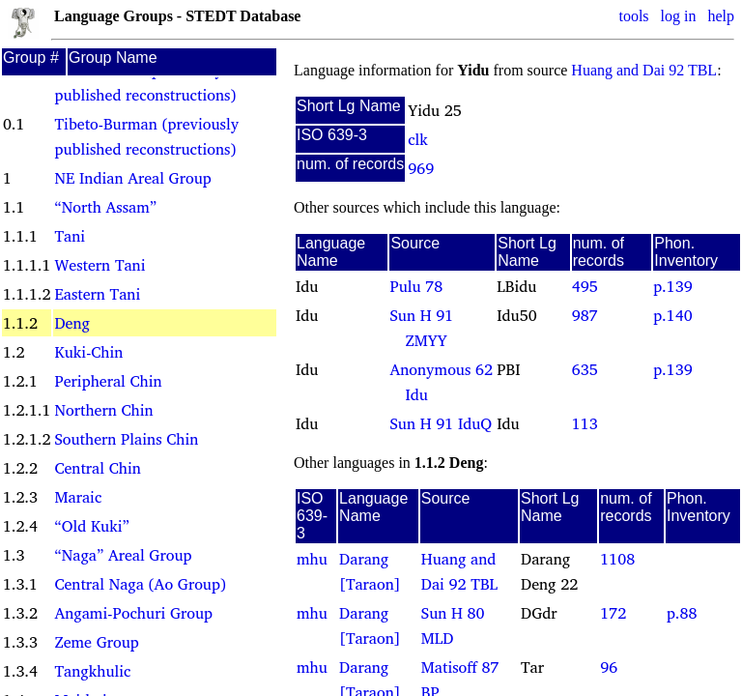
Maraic (77, 496)
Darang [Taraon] (369, 571)
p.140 (672, 315)
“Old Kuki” (91, 525)
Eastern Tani (97, 293)
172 (613, 612)
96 (608, 667)
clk (418, 139)
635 (585, 369)
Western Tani (99, 264)
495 (585, 286)
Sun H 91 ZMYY (421, 328)
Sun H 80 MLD (453, 625)
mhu (312, 558)
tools (633, 16)
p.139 (672, 286)
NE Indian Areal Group (132, 177)
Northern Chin (103, 409)
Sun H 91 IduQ (440, 423)
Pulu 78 (415, 286)
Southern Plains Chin (126, 438)
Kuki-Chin (88, 351)
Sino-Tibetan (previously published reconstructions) (145, 82)
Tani (69, 235)
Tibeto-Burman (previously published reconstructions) (146, 136)
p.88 (682, 612)
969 (421, 168)
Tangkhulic (92, 670)
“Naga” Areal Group (122, 554)
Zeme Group (96, 641)
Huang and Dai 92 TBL (644, 70)
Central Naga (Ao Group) (139, 583)
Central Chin (97, 467)
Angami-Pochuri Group (133, 612)
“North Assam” (105, 206)
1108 (617, 558)
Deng (71, 322)
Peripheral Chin (107, 380)
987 (585, 315)
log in (679, 16)
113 (585, 423)
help (720, 16)
